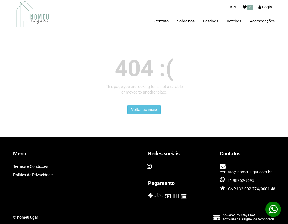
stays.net (248, 215)
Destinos (210, 21)
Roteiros (234, 21)
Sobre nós (186, 21)
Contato (161, 21)
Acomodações (262, 21)
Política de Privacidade (33, 175)
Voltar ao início (144, 109)
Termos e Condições (30, 166)
